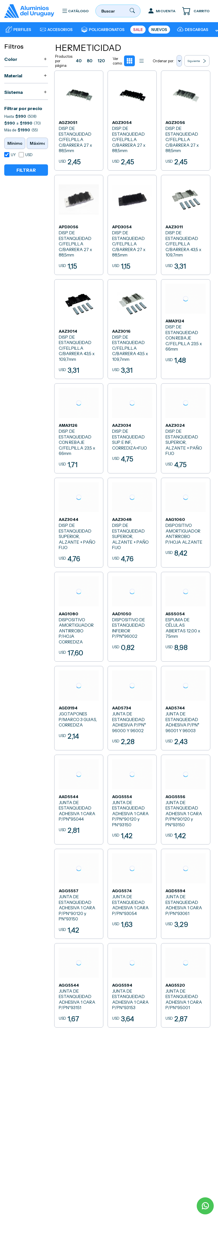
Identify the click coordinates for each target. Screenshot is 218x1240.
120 (103, 61)
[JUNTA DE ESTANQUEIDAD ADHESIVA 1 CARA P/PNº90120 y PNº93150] (132, 796)
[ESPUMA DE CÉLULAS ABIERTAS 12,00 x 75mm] (185, 614)
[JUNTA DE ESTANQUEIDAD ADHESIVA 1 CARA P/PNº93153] (132, 981)
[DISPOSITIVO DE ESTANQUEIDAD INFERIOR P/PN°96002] (132, 614)
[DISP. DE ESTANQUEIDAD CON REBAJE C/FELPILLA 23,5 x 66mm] (185, 327)
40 (79, 61)
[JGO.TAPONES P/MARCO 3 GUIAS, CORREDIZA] (79, 705)
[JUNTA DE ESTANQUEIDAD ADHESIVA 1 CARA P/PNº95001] (185, 981)
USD (29, 154)
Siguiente (197, 61)
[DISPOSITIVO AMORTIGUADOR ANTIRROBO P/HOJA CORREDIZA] (79, 614)
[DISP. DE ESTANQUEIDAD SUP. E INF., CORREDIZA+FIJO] (132, 426)
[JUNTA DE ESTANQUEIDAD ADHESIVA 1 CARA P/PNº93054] (132, 890)
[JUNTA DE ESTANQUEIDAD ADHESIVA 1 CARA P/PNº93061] (185, 890)
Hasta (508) (20, 116)
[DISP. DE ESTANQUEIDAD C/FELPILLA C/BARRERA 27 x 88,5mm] (79, 120)
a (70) (22, 123)
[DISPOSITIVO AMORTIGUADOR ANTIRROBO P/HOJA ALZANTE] (185, 520)
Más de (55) (21, 130)
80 (91, 61)
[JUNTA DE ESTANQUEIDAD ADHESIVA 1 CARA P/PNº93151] (79, 981)
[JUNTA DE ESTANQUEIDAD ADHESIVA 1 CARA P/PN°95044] (79, 796)
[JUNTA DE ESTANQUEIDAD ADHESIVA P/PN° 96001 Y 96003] (185, 705)
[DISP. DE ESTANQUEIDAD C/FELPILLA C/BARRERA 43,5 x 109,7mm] (185, 224)
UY (13, 154)
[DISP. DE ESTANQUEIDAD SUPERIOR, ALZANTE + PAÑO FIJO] (185, 426)
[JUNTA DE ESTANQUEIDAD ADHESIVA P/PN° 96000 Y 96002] (132, 705)
